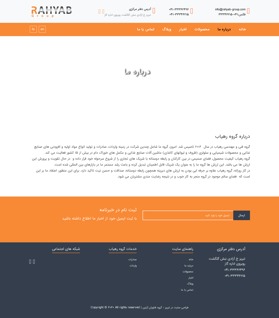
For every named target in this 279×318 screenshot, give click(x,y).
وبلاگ (166, 29)
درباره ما (224, 29)
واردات (133, 266)
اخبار (183, 29)
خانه (242, 29)
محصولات (202, 29)
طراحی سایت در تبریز (177, 307)
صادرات (132, 259)
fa (33, 29)
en (42, 29)
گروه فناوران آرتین (152, 307)
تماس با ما (145, 29)
